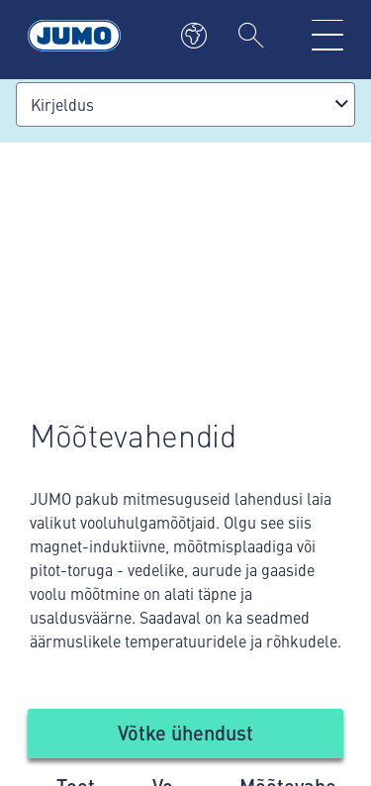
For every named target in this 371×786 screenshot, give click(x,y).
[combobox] (185, 104)
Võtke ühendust (185, 732)
